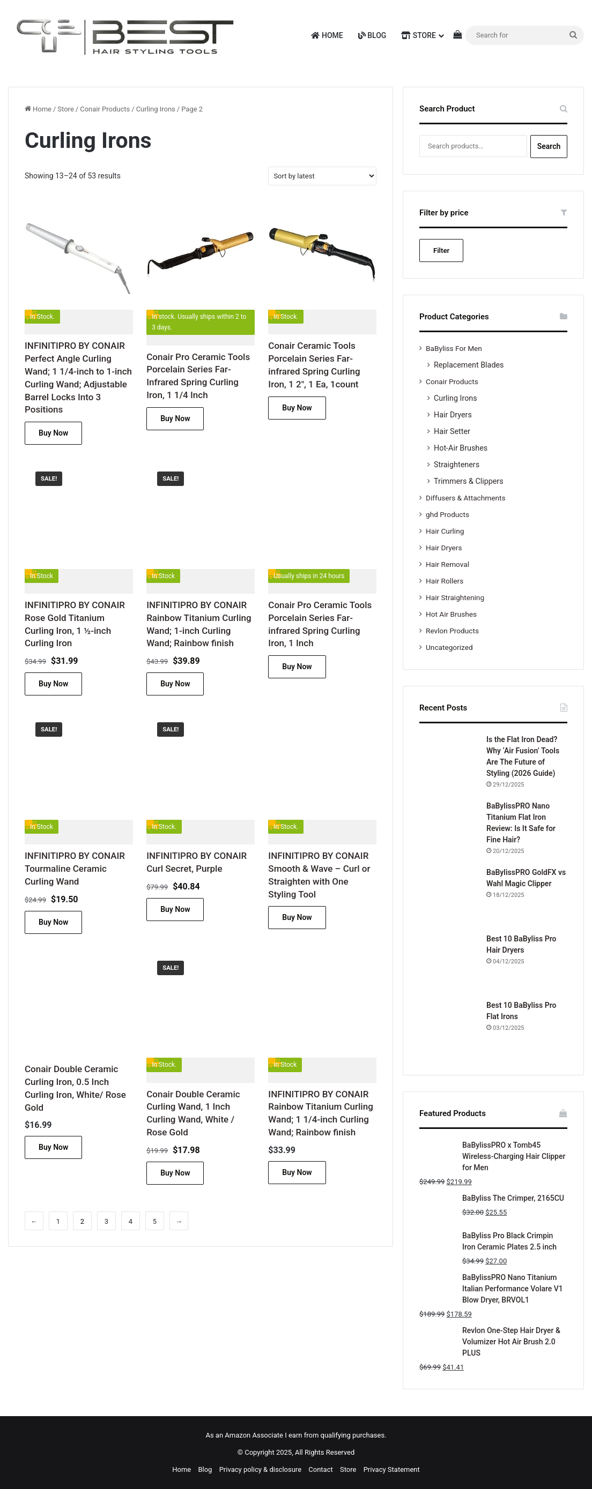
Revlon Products (452, 630)
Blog (372, 35)
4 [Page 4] (130, 1221)
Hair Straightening (455, 597)
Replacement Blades (469, 365)
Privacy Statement (392, 1469)
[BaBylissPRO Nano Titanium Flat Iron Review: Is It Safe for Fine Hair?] (448, 829)
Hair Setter (452, 431)
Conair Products (105, 109)
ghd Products (447, 514)
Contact (320, 1469)
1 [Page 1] (58, 1221)
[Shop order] (322, 176)
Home (327, 35)
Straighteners (456, 464)
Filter (441, 250)
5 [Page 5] (155, 1221)
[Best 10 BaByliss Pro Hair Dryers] (448, 962)
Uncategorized (449, 647)
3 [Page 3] (106, 1221)
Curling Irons (155, 109)
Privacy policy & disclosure (260, 1469)
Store (418, 35)
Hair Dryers (453, 414)
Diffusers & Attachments (465, 497)
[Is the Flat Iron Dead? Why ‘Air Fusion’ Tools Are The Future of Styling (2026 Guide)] (448, 763)
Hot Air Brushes (451, 614)
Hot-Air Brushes (460, 448)
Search (549, 146)
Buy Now (53, 433)
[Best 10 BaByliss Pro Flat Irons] (448, 1029)
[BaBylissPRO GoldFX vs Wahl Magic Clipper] (448, 896)
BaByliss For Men (454, 348)
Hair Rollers (444, 581)
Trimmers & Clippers (469, 481)
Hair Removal (447, 564)
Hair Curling (445, 531)
